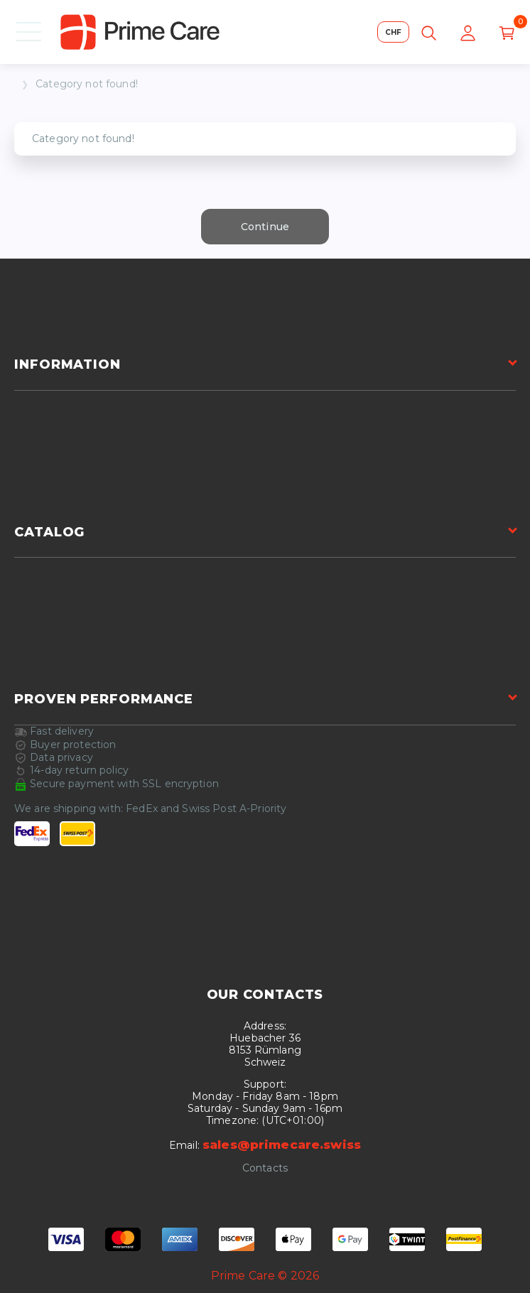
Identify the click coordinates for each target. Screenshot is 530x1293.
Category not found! (87, 84)
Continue (265, 226)
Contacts (265, 1168)
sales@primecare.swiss (281, 1144)
